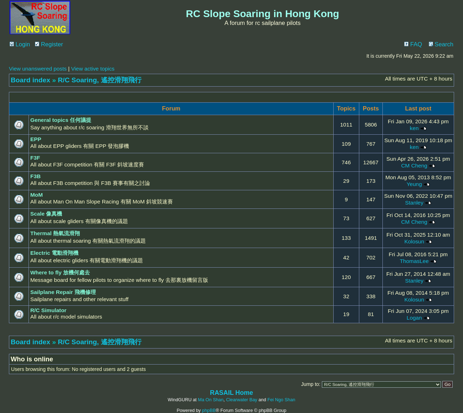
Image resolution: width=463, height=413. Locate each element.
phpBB (209, 410)
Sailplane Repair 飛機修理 (63, 292)
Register (49, 44)
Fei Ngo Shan (281, 399)
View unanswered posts (38, 69)
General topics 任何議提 (60, 120)
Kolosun (414, 241)
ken (414, 128)
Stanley (414, 203)
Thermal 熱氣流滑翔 (55, 233)
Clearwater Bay (241, 399)
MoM (36, 195)
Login (20, 44)
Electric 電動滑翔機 (54, 253)
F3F (35, 158)
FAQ (413, 44)
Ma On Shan (210, 399)
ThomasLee (414, 261)
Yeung (414, 184)
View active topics (92, 69)
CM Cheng (414, 165)
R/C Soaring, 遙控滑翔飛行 (99, 80)
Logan (414, 318)
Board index (30, 80)
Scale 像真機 (46, 214)
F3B (35, 176)
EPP (35, 139)
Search (441, 44)
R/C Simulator (48, 310)
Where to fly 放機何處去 (60, 272)
